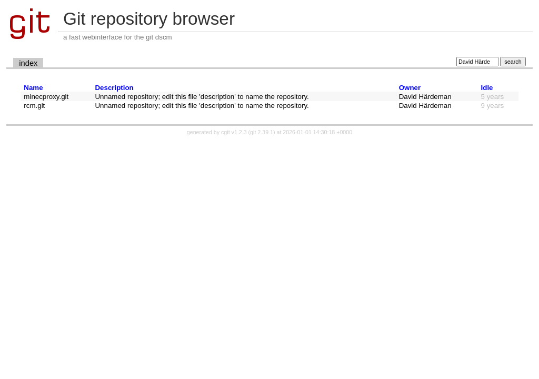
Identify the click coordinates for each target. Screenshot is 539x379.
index (28, 63)
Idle (487, 88)
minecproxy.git (46, 97)
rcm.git (34, 105)
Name (33, 88)
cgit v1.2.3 (234, 132)
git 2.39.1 (261, 132)
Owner (410, 88)
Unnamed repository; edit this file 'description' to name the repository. (201, 97)
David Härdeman (425, 97)
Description (114, 88)
